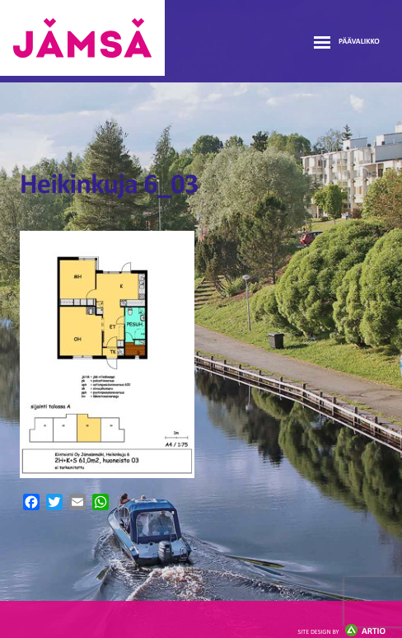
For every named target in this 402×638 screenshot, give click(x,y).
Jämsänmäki (82, 38)
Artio (342, 631)
